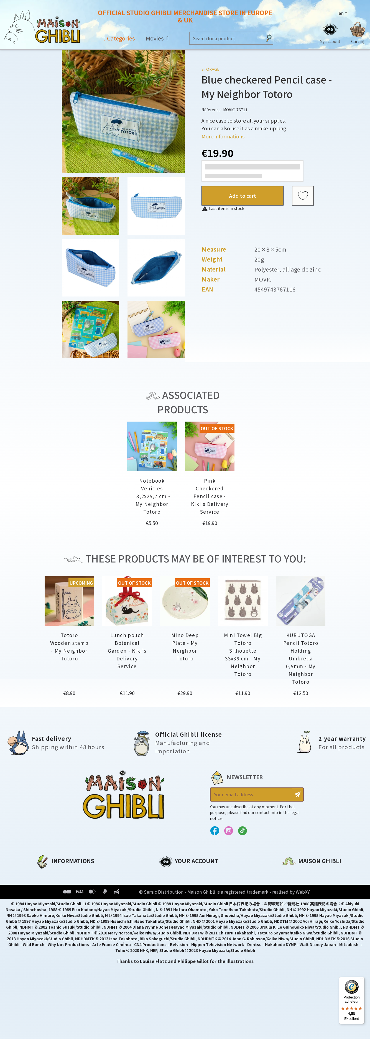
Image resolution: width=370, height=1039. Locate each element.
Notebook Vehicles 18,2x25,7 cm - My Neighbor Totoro (152, 496)
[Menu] (361, 980)
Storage (210, 69)
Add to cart (242, 195)
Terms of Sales (52, 902)
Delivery (45, 911)
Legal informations (58, 883)
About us (46, 874)
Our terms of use (55, 892)
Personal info (174, 874)
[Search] (226, 38)
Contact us (295, 933)
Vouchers (169, 902)
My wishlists (173, 911)
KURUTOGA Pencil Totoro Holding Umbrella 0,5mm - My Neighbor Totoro (300, 658)
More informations (222, 136)
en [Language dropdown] (341, 13)
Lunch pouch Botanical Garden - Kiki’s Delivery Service (127, 651)
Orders (166, 883)
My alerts (169, 921)
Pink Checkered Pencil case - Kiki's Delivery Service (210, 496)
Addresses (170, 892)
